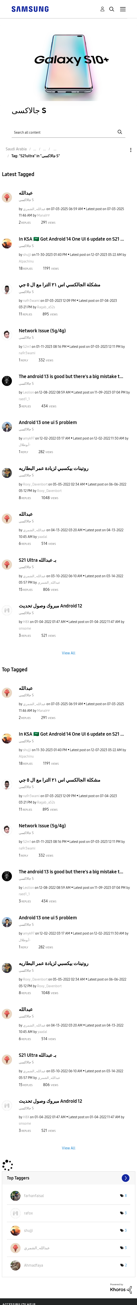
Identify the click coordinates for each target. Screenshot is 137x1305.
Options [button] (122, 150)
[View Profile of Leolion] (28, 392)
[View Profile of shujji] (27, 255)
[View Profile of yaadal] (42, 537)
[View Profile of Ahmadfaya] (33, 1265)
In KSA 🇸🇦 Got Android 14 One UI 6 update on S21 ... (71, 239)
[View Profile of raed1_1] (24, 399)
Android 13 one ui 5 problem (48, 422)
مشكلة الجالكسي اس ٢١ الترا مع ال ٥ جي (59, 285)
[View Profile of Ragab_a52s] (46, 307)
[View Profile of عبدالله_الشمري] (34, 209)
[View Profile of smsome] (25, 629)
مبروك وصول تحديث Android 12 (50, 606)
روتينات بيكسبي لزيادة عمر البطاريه (53, 468)
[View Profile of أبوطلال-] (25, 445)
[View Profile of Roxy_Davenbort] (35, 484)
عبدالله (26, 193)
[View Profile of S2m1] (27, 347)
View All (68, 653)
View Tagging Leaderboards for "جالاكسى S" (68, 1178)
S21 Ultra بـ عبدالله (37, 560)
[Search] (68, 132)
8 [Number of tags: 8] (126, 1196)
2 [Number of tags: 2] (126, 1265)
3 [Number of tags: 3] (126, 1213)
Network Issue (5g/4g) (42, 331)
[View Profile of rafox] (28, 1213)
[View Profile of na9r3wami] (31, 301)
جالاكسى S (26, 200)
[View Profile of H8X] (26, 622)
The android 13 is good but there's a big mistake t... (71, 376)
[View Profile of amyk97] (28, 438)
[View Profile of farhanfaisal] (34, 1196)
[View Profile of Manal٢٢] (43, 215)
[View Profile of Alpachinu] (26, 261)
